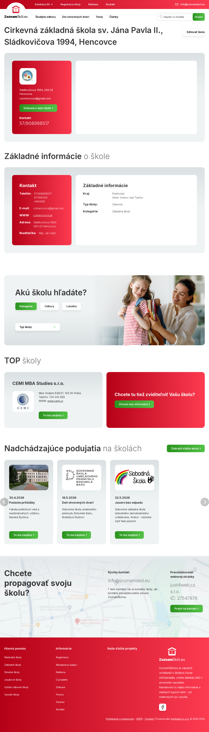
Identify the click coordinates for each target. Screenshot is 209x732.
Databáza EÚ (42, 4)
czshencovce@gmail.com (35, 98)
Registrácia (62, 657)
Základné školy (12, 664)
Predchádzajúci (4, 502)
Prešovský (118, 193)
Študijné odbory (45, 16)
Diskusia (60, 687)
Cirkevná (117, 204)
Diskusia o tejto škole (37, 108)
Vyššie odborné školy (16, 687)
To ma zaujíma (52, 415)
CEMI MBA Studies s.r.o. (38, 383)
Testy (99, 16)
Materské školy (13, 657)
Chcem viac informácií (133, 404)
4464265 (39, 201)
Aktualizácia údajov (66, 664)
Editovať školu (196, 32)
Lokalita (71, 306)
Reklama (93, 4)
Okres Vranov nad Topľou (127, 197)
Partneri (60, 702)
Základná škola (121, 211)
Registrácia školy (70, 4)
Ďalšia (205, 502)
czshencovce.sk (42, 215)
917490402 (41, 197)
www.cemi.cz (55, 401)
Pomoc (60, 694)
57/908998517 (34, 123)
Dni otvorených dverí (75, 16)
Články (113, 16)
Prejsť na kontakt (186, 608)
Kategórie (26, 306)
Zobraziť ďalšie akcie (185, 448)
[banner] (16, 10)
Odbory (49, 306)
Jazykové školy (13, 679)
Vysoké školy (11, 694)
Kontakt (110, 4)
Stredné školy (12, 672)
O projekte (62, 679)
